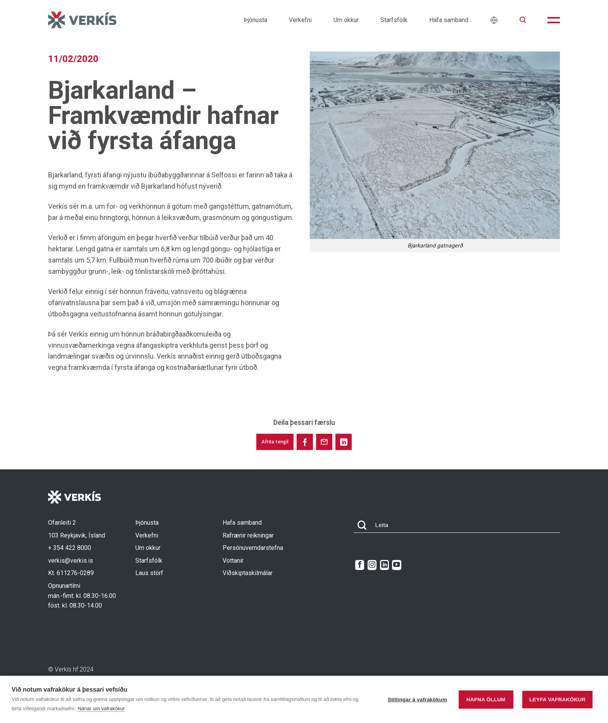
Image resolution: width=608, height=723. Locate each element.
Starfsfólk (394, 20)
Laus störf (149, 573)
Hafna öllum (486, 699)
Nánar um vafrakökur (101, 708)
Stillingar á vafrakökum (417, 699)
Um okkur (346, 20)
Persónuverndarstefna (253, 547)
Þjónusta (255, 20)
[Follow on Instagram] (372, 565)
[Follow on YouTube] (396, 565)
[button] (523, 19)
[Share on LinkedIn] (343, 442)
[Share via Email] (324, 442)
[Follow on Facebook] (359, 565)
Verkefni (300, 20)
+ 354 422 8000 (69, 547)
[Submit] (362, 525)
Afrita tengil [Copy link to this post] (275, 442)
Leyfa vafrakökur (557, 699)
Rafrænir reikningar (248, 535)
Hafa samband (448, 20)
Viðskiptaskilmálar (248, 573)
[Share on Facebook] (305, 442)
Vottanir (233, 560)
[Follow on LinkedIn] (384, 565)
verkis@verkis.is (70, 560)
